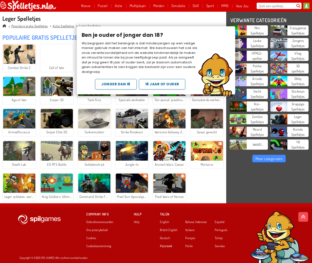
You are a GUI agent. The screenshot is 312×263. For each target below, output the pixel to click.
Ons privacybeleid (96, 230)
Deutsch (165, 238)
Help (136, 222)
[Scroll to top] (303, 217)
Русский (166, 246)
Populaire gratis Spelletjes (29, 26)
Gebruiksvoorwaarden (99, 222)
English (164, 222)
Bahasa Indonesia (196, 222)
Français (190, 238)
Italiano (190, 230)
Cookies (91, 238)
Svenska (220, 246)
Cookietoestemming (98, 246)
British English (168, 230)
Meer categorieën (269, 158)
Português (221, 230)
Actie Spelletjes (63, 26)
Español (220, 222)
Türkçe (219, 238)
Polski (189, 246)
